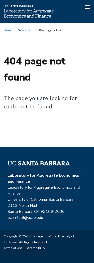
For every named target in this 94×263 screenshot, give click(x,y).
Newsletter (25, 30)
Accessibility (36, 248)
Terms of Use (13, 248)
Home (8, 30)
